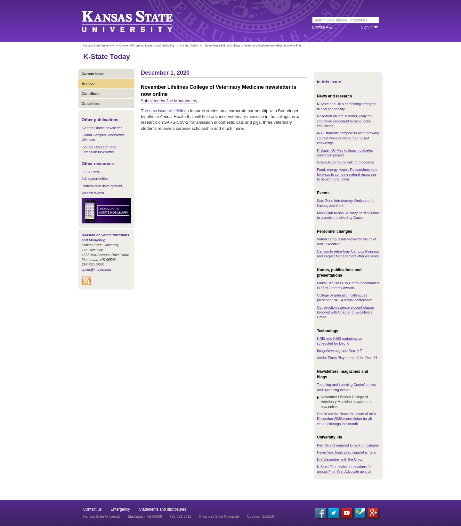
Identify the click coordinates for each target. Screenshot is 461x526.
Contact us (92, 509)
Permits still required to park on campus (348, 445)
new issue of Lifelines (169, 110)
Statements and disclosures (162, 509)
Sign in (367, 27)
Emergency (120, 509)
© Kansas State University (219, 516)
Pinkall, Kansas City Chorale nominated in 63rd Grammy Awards (348, 285)
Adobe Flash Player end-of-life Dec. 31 (347, 358)
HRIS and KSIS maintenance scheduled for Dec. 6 (339, 341)
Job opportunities (95, 178)
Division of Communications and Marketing (146, 45)
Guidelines (91, 103)
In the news (91, 171)
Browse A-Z (322, 27)
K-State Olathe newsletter (102, 128)
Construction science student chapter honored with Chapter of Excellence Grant (346, 312)
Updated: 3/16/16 (260, 516)
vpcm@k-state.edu (96, 269)
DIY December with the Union (340, 459)
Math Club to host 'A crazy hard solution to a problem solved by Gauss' (348, 215)
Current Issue (93, 74)
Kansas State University (135, 21)
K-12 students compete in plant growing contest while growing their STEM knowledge (348, 138)
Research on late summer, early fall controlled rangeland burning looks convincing (344, 121)
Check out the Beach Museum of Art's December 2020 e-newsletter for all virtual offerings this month (346, 419)
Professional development (102, 186)
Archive (88, 84)
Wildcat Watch (93, 193)
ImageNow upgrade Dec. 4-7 (339, 351)
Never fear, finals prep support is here (346, 452)
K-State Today (189, 45)
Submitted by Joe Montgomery (169, 100)
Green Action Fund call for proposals (345, 162)
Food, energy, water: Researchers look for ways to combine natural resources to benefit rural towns (347, 174)
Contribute (91, 94)
